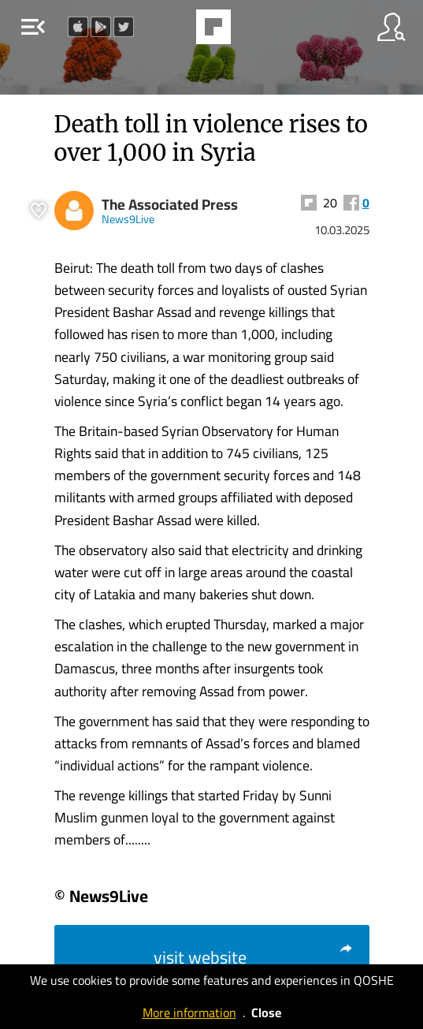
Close (266, 1012)
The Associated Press (170, 204)
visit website (254, 957)
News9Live (128, 218)
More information (189, 1012)
